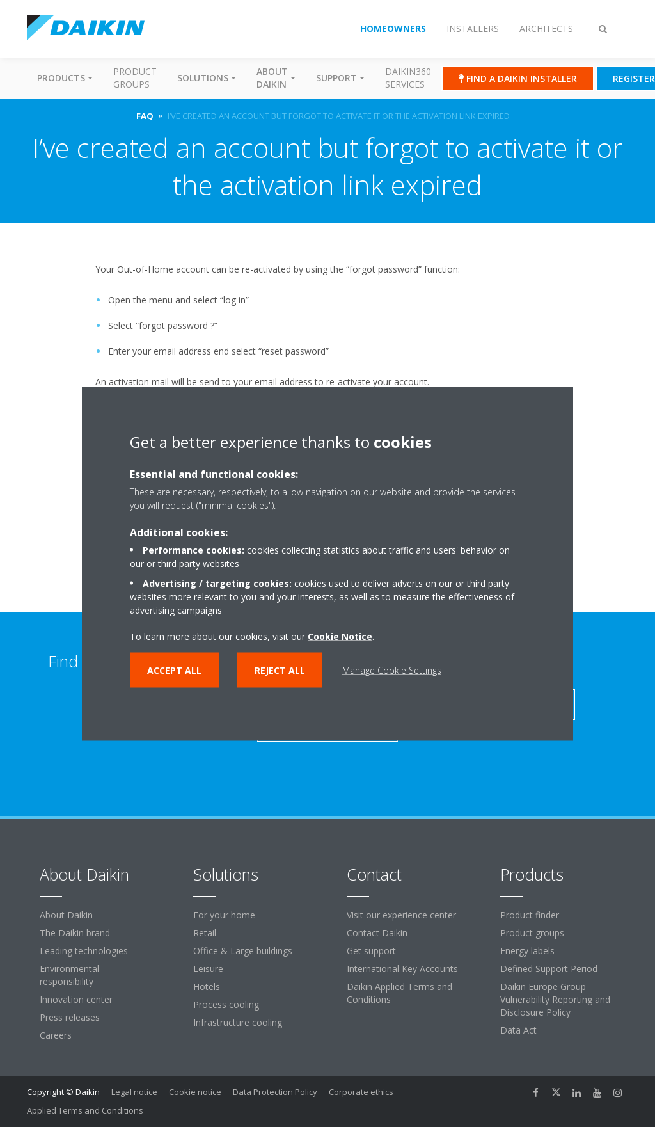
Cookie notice (195, 1092)
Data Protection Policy (275, 1092)
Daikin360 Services (408, 77)
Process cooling (226, 1004)
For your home (224, 915)
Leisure (208, 969)
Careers (56, 1035)
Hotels (206, 986)
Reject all (280, 670)
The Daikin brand (75, 933)
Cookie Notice (340, 636)
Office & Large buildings (242, 951)
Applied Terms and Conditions (85, 1110)
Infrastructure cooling (237, 1022)
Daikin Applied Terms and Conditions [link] (399, 992)
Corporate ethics (361, 1092)
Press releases (70, 1017)
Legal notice (134, 1092)
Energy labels (527, 951)
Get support (371, 951)
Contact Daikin (377, 933)
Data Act (518, 1030)
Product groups (135, 77)
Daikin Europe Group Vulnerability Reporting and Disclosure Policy (555, 999)
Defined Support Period (548, 969)
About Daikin (66, 915)
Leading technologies (84, 951)
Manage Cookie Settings (391, 670)
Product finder (529, 915)
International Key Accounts (402, 969)
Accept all (174, 670)
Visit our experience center (401, 915)
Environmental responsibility (69, 975)
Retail (204, 933)
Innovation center (76, 999)
